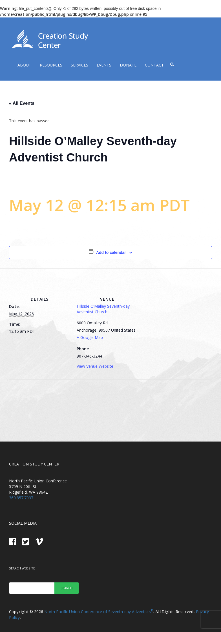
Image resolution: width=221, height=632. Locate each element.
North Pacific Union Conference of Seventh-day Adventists (98, 611)
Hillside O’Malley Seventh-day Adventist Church (103, 308)
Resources (51, 65)
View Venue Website (95, 366)
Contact (154, 65)
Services (79, 65)
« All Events (21, 103)
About (24, 65)
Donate (128, 65)
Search (66, 588)
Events (104, 65)
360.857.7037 (21, 497)
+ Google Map (90, 337)
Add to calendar (111, 252)
